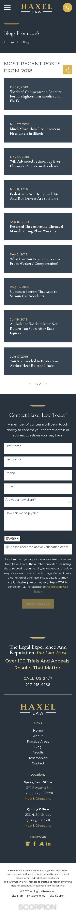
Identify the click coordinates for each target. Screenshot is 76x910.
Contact (38, 763)
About (38, 736)
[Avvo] (41, 843)
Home (38, 730)
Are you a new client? (20, 500)
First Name (13, 446)
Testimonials (38, 758)
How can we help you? (21, 513)
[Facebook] (34, 843)
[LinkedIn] (48, 843)
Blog (38, 747)
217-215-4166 (38, 684)
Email (9, 486)
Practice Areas (38, 741)
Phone (10, 473)
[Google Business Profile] (28, 843)
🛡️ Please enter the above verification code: (36, 547)
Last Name (13, 459)
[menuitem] (17, 896)
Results (38, 752)
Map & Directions (38, 799)
